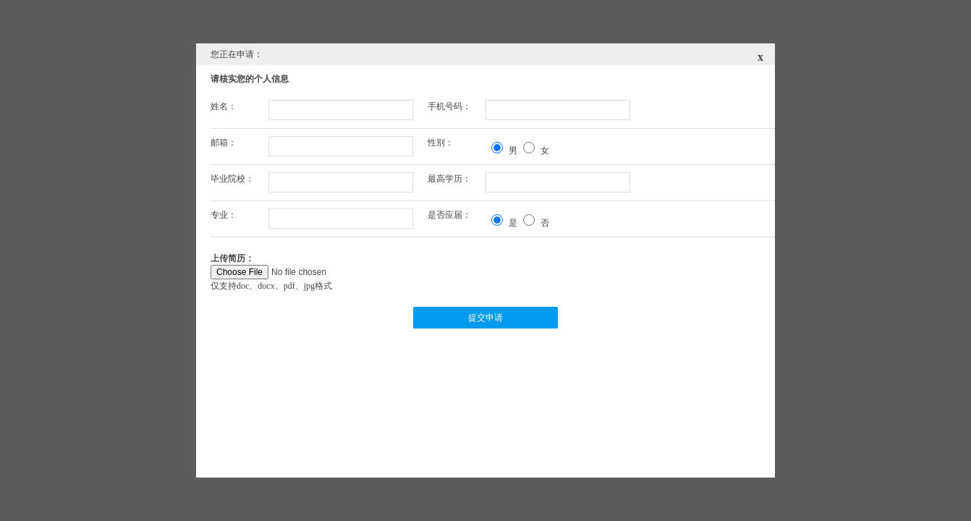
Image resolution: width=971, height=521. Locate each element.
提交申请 (485, 318)
